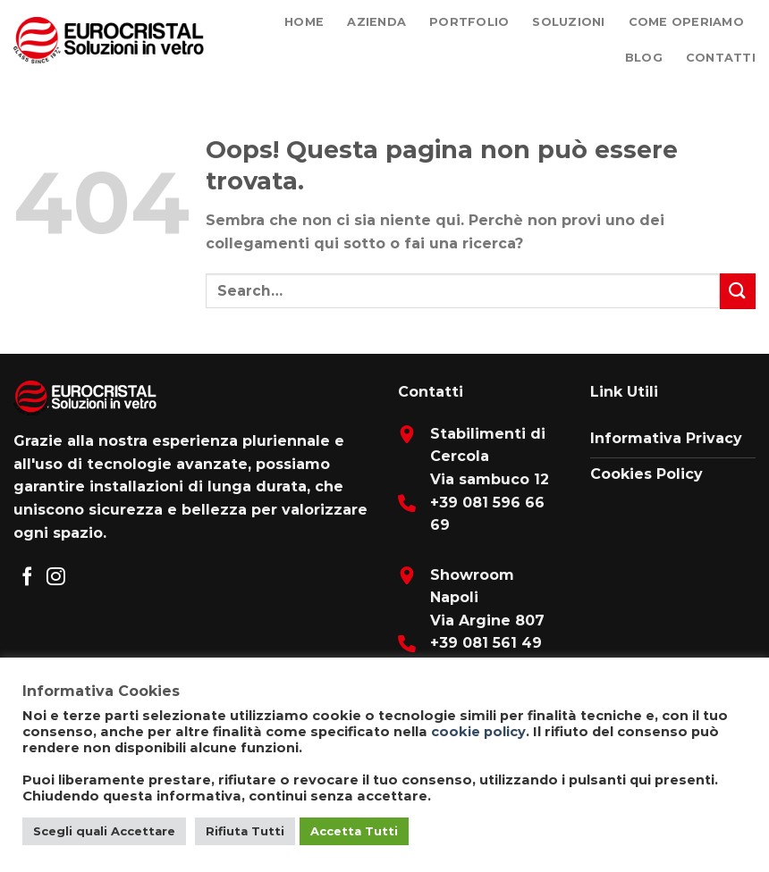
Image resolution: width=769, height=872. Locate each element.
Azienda (376, 22)
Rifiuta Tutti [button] (245, 831)
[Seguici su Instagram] (55, 577)
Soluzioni (568, 22)
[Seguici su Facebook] (27, 577)
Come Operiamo (686, 22)
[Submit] (738, 290)
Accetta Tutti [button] (354, 831)
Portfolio (469, 22)
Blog (644, 57)
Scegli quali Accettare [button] (104, 831)
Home (304, 22)
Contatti (721, 57)
